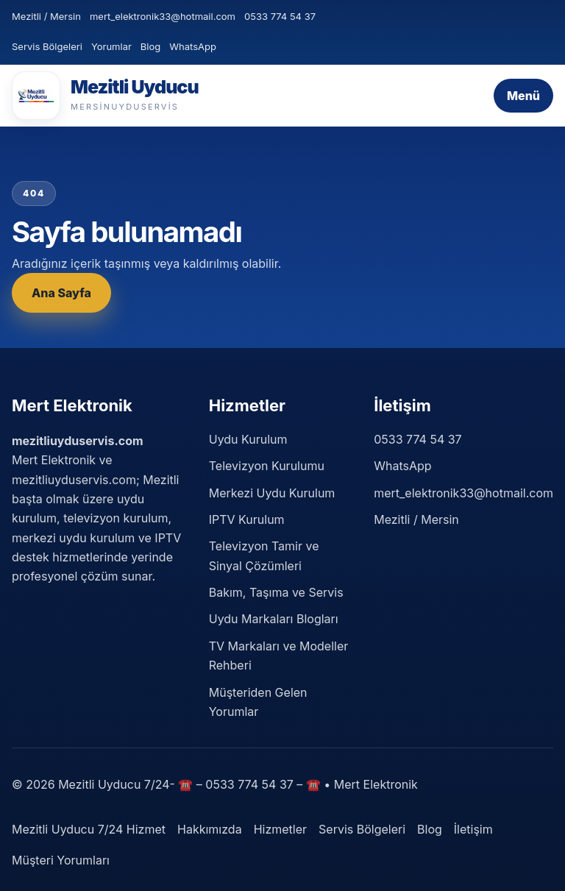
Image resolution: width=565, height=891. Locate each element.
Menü (523, 95)
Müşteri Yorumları (61, 860)
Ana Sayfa (61, 292)
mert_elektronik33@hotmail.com (162, 16)
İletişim (473, 829)
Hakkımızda (209, 829)
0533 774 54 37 (280, 16)
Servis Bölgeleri (47, 46)
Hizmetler (280, 829)
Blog (150, 46)
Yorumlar (111, 46)
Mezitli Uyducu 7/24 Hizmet (89, 829)
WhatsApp (192, 46)
